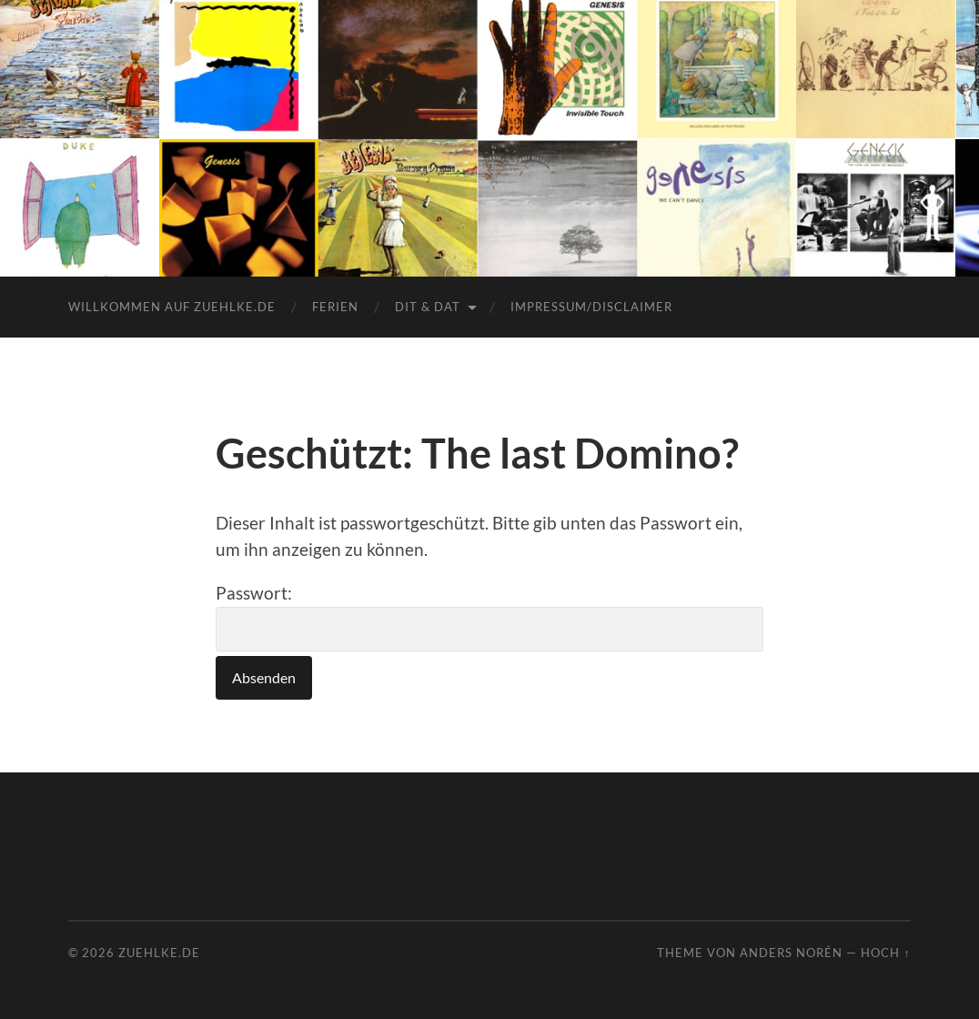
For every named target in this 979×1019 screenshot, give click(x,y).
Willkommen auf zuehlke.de (172, 306)
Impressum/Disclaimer (591, 306)
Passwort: (489, 616)
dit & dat (427, 306)
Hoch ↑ (885, 952)
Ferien (335, 306)
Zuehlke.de (159, 952)
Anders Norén (791, 952)
